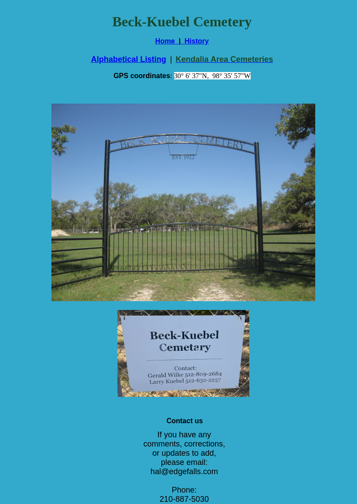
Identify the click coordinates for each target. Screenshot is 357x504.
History (195, 41)
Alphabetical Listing (128, 59)
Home (166, 41)
